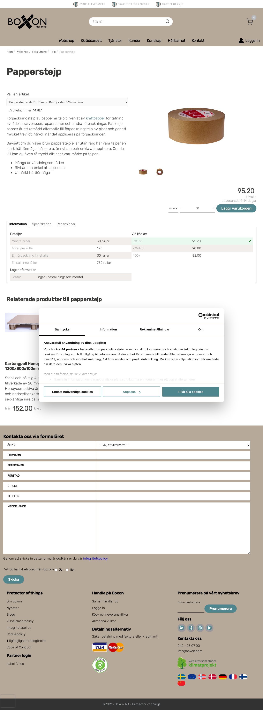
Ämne (11, 445)
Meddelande (16, 506)
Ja (58, 569)
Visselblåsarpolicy (20, 621)
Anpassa (132, 391)
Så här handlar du (105, 601)
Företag (13, 475)
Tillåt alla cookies (190, 391)
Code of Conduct (19, 647)
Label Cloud (15, 664)
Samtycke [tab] (62, 329)
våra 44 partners (66, 349)
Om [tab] (200, 329)
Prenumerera (220, 609)
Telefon (13, 496)
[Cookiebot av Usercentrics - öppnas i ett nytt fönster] (201, 316)
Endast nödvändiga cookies (72, 391)
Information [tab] (108, 329)
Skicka (13, 579)
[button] (249, 21)
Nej (70, 569)
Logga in (98, 608)
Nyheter (13, 608)
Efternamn (15, 465)
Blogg (11, 614)
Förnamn (14, 455)
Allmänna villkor (104, 621)
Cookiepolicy (16, 634)
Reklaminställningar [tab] (154, 329)
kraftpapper (95, 118)
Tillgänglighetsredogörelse (26, 641)
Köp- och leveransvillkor (110, 614)
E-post (12, 486)
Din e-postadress (189, 602)
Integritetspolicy (19, 628)
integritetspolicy (95, 558)
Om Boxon (14, 601)
